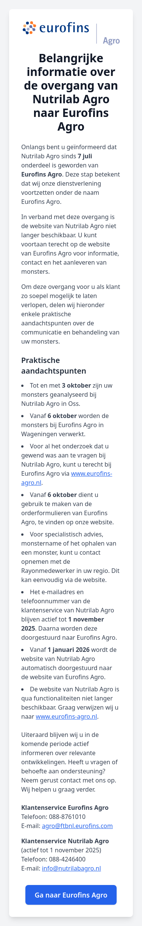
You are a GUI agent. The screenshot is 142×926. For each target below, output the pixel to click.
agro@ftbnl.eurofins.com (77, 826)
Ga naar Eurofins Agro (70, 894)
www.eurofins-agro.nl (66, 716)
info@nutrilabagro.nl (71, 868)
